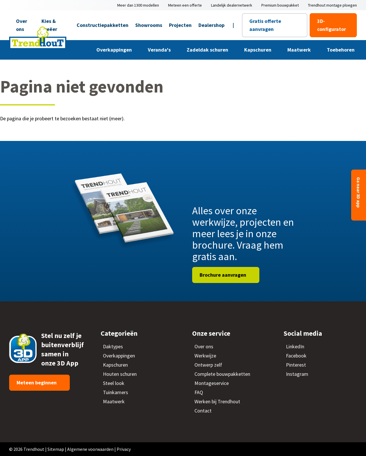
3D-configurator (331, 25)
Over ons (21, 25)
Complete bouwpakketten (222, 374)
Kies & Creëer (49, 25)
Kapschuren (258, 49)
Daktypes (113, 346)
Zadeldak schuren (208, 49)
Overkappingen (114, 49)
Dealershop (211, 25)
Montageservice (211, 383)
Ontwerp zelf (208, 364)
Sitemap (55, 449)
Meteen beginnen (37, 382)
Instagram (297, 374)
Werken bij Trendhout (217, 401)
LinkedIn (295, 346)
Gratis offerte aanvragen (265, 25)
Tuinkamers (115, 392)
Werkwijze (205, 355)
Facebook (296, 355)
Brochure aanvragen (223, 275)
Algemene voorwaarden (90, 449)
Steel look (113, 383)
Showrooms (148, 25)
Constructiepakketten (102, 25)
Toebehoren (341, 49)
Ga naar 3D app (358, 193)
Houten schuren (120, 374)
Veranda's (160, 49)
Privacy (124, 449)
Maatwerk (299, 49)
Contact (203, 410)
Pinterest (296, 364)
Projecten (180, 25)
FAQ (198, 392)
